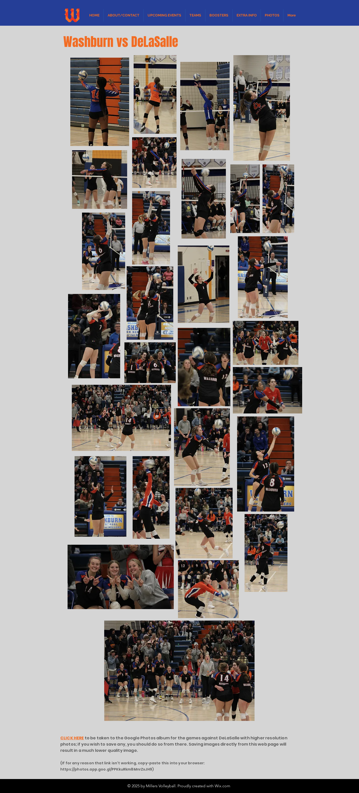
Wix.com (222, 786)
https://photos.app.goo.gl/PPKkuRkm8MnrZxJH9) (107, 769)
